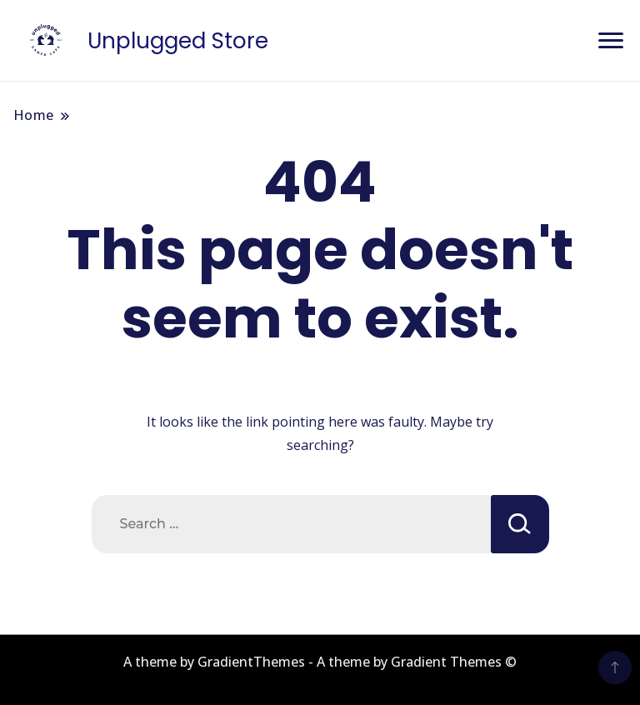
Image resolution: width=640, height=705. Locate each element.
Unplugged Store (178, 41)
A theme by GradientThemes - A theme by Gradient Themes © (320, 661)
